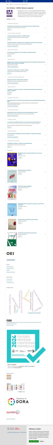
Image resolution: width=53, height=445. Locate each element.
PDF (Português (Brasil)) (13, 46)
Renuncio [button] (36, 441)
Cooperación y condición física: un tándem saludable (17, 70)
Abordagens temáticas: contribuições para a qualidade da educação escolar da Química (24, 42)
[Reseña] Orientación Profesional (24, 170)
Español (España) (10, 266)
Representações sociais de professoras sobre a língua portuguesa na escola (22, 112)
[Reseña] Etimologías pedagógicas (25, 186)
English (8, 270)
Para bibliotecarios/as (10, 282)
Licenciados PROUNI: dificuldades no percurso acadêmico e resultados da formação (24, 133)
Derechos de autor (10, 325)
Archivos (11, 4)
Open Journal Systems (11, 418)
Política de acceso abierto (11, 323)
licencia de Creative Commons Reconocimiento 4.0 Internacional (28, 322)
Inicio (7, 4)
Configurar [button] (42, 441)
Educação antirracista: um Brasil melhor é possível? (17, 79)
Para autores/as (9, 280)
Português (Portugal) (11, 272)
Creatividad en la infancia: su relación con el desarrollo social (19, 143)
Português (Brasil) (10, 268)
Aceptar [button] (31, 441)
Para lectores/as (9, 279)
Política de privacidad (24, 432)
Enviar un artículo (10, 259)
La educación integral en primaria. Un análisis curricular (18, 35)
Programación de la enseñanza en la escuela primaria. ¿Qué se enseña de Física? (23, 26)
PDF (10, 29)
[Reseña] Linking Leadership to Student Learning (28, 219)
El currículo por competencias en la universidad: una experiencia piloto (21, 52)
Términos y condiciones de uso (13, 432)
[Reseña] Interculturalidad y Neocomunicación (27, 232)
